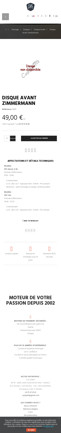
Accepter (31, 430)
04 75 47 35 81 (24, 124)
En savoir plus (48, 426)
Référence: (7, 109)
